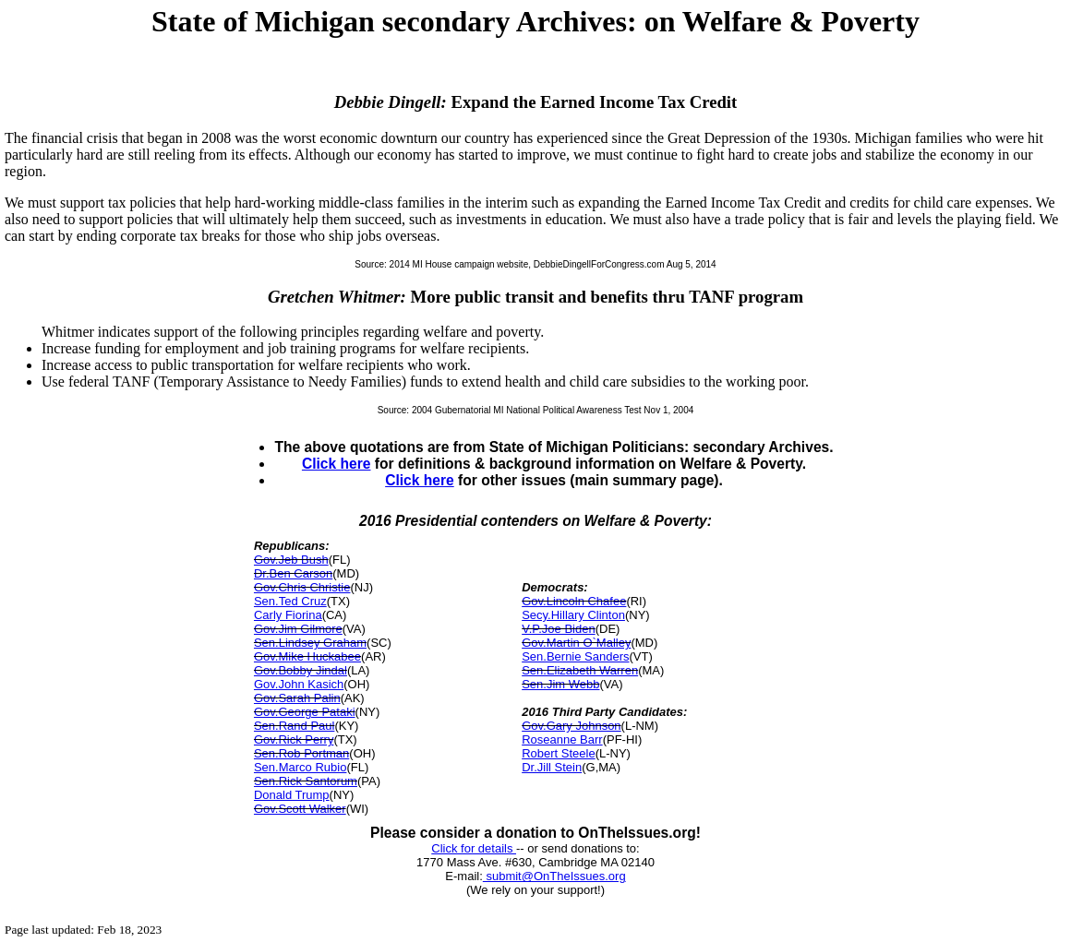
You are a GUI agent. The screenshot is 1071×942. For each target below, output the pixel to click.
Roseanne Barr (562, 739)
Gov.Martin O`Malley (576, 643)
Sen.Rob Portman (301, 753)
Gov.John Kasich (298, 684)
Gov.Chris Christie (302, 587)
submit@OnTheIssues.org (554, 876)
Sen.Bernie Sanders (575, 656)
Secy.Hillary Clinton (573, 615)
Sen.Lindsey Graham (310, 643)
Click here (336, 463)
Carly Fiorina (288, 615)
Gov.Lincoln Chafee (574, 601)
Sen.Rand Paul (294, 726)
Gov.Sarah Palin (297, 698)
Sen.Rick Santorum (305, 781)
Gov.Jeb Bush (291, 559)
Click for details (473, 848)
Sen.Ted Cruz (290, 601)
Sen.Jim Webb (560, 684)
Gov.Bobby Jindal (300, 670)
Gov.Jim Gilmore (298, 629)
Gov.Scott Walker (300, 809)
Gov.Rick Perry (293, 739)
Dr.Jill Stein (552, 767)
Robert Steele (559, 753)
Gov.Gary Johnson (571, 726)
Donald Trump (292, 795)
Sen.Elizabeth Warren (580, 670)
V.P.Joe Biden (559, 629)
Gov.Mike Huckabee (307, 656)
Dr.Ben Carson (293, 573)
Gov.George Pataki (304, 712)
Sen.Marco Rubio (300, 767)
